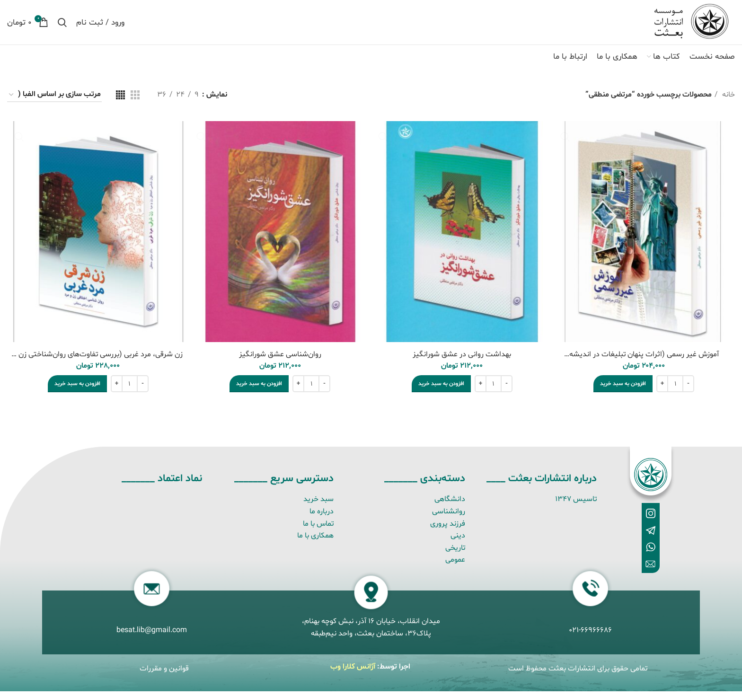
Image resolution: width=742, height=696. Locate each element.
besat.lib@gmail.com (151, 635)
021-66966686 (590, 635)
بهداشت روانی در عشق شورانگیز (462, 358)
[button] (623, 388)
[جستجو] (62, 24)
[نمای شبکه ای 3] (135, 99)
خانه (727, 99)
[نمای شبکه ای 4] (120, 99)
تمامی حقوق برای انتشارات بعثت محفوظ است (577, 673)
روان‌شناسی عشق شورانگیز (280, 358)
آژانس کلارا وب (352, 671)
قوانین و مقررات (164, 673)
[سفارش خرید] (54, 99)
